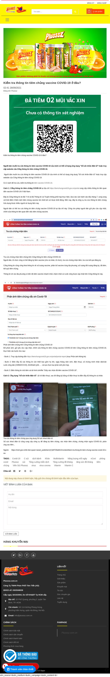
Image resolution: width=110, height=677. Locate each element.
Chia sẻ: (7, 471)
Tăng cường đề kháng (63, 462)
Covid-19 (16, 458)
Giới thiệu (61, 579)
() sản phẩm (97, 11)
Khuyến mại (62, 587)
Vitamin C (68, 465)
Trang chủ (61, 575)
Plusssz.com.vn (69, 633)
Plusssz (15, 462)
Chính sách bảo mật (11, 631)
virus (34, 465)
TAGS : (7, 458)
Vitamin (57, 465)
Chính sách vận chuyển (13, 634)
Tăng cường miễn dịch (39, 462)
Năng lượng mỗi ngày (77, 458)
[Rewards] (20, 669)
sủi (23, 462)
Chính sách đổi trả (11, 642)
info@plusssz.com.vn (20, 615)
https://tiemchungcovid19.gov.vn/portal (64, 188)
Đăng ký (90, 3)
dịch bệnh (36, 458)
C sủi (26, 458)
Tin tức (60, 590)
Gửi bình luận (11, 534)
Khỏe (47, 458)
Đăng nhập (102, 3)
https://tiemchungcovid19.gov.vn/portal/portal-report (46, 357)
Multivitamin (58, 458)
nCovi (93, 458)
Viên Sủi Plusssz (20, 465)
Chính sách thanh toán (12, 638)
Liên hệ (60, 598)
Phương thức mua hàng (13, 646)
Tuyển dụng (62, 602)
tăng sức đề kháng (84, 462)
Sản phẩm (61, 582)
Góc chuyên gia (63, 594)
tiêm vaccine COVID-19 (43, 183)
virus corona (45, 465)
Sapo (42, 671)
